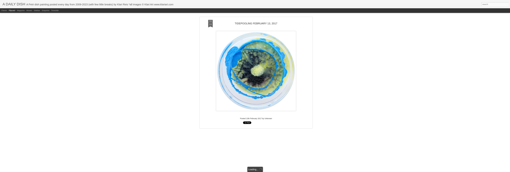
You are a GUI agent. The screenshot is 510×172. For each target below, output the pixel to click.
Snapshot (45, 10)
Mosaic (29, 10)
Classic (4, 10)
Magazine (21, 10)
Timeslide (55, 10)
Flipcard (12, 10)
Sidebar (37, 10)
